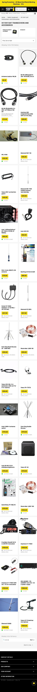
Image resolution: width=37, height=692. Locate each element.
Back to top (28, 645)
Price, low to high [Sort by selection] (18, 41)
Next (32, 640)
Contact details (7, 657)
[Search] (21, 9)
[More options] (34, 683)
